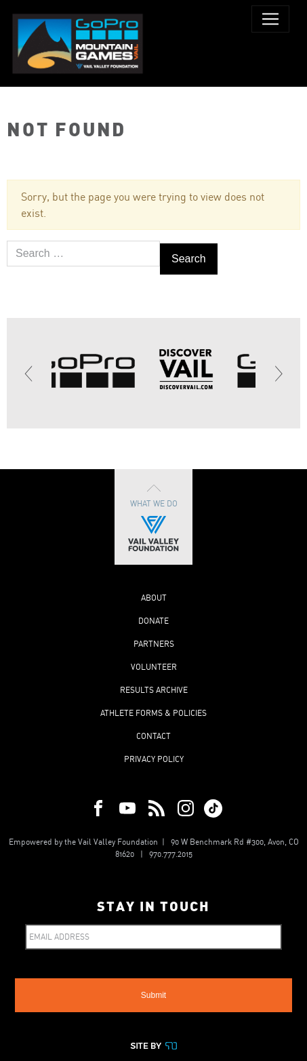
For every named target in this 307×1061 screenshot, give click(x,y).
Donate (153, 621)
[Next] (278, 373)
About (154, 598)
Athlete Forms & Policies (153, 713)
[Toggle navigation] (270, 19)
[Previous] (29, 373)
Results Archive (154, 690)
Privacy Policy (154, 759)
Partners (154, 644)
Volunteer (154, 667)
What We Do (153, 517)
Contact (153, 736)
